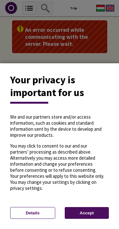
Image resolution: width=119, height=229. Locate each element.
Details (33, 213)
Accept (87, 213)
